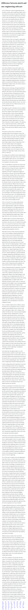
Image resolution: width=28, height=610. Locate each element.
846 (5, 608)
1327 (5, 607)
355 (8, 607)
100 (20, 604)
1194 (11, 604)
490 (2, 607)
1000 (3, 606)
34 (8, 608)
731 (17, 607)
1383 (17, 601)
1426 (20, 601)
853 (11, 606)
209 (8, 601)
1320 (23, 607)
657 (20, 607)
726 (8, 603)
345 (8, 604)
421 (14, 607)
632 (5, 601)
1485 (20, 603)
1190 (3, 608)
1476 (23, 603)
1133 (5, 604)
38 (14, 604)
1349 (14, 601)
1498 (3, 603)
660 (2, 601)
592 (8, 606)
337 (11, 601)
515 (22, 606)
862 (11, 603)
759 (17, 603)
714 (11, 608)
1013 (17, 604)
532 (5, 603)
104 (17, 606)
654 (23, 601)
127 (14, 606)
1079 (11, 607)
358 (14, 603)
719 (2, 604)
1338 (23, 604)
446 (5, 606)
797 (20, 606)
